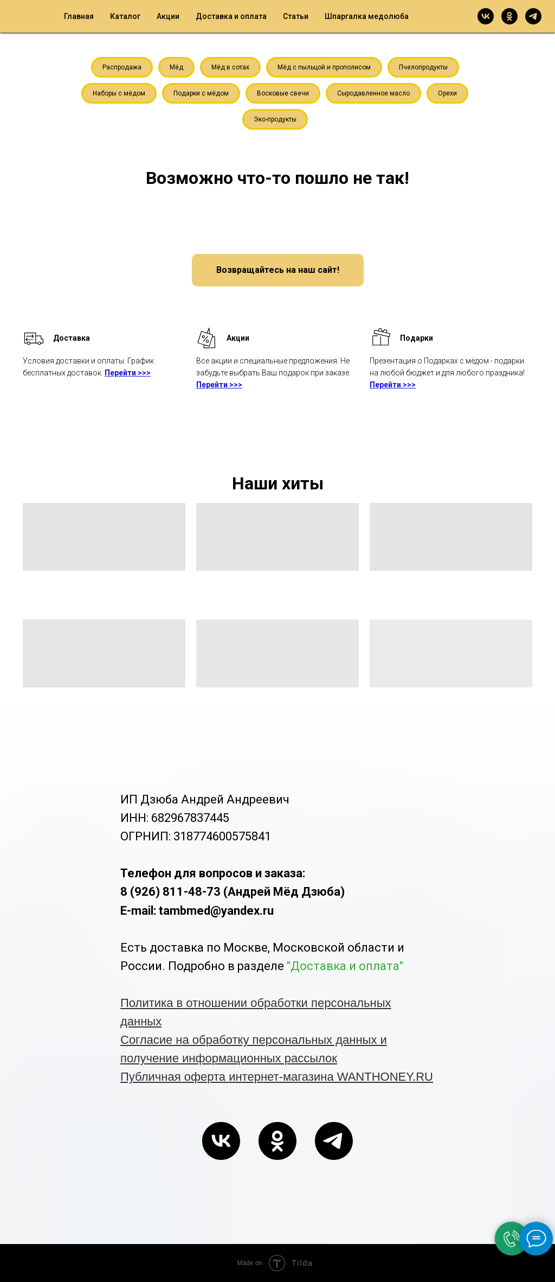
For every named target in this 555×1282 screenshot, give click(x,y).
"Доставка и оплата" (345, 966)
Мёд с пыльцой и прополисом (324, 67)
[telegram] (533, 16)
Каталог (125, 16)
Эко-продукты (275, 119)
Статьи (295, 16)
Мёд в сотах (230, 67)
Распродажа (121, 67)
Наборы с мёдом (119, 93)
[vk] (485, 16)
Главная (79, 16)
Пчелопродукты (423, 67)
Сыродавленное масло (373, 93)
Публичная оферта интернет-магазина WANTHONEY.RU (276, 1076)
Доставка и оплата (231, 16)
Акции (168, 16)
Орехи (447, 93)
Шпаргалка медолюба (367, 16)
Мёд (176, 67)
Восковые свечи (283, 93)
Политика (148, 1003)
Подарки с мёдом (201, 93)
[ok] (509, 16)
